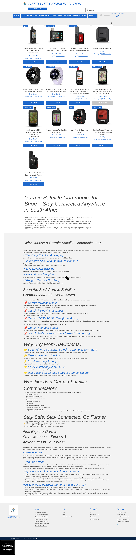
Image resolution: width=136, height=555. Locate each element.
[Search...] (99, 10)
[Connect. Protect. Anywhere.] (37, 9)
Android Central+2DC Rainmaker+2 (98, 457)
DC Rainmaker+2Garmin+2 (76, 466)
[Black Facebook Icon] (120, 524)
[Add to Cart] (33, 62)
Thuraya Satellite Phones (41, 517)
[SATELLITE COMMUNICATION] (57, 3)
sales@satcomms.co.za (123, 517)
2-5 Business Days (37, 58)
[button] (117, 16)
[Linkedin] (117, 524)
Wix (36, 538)
